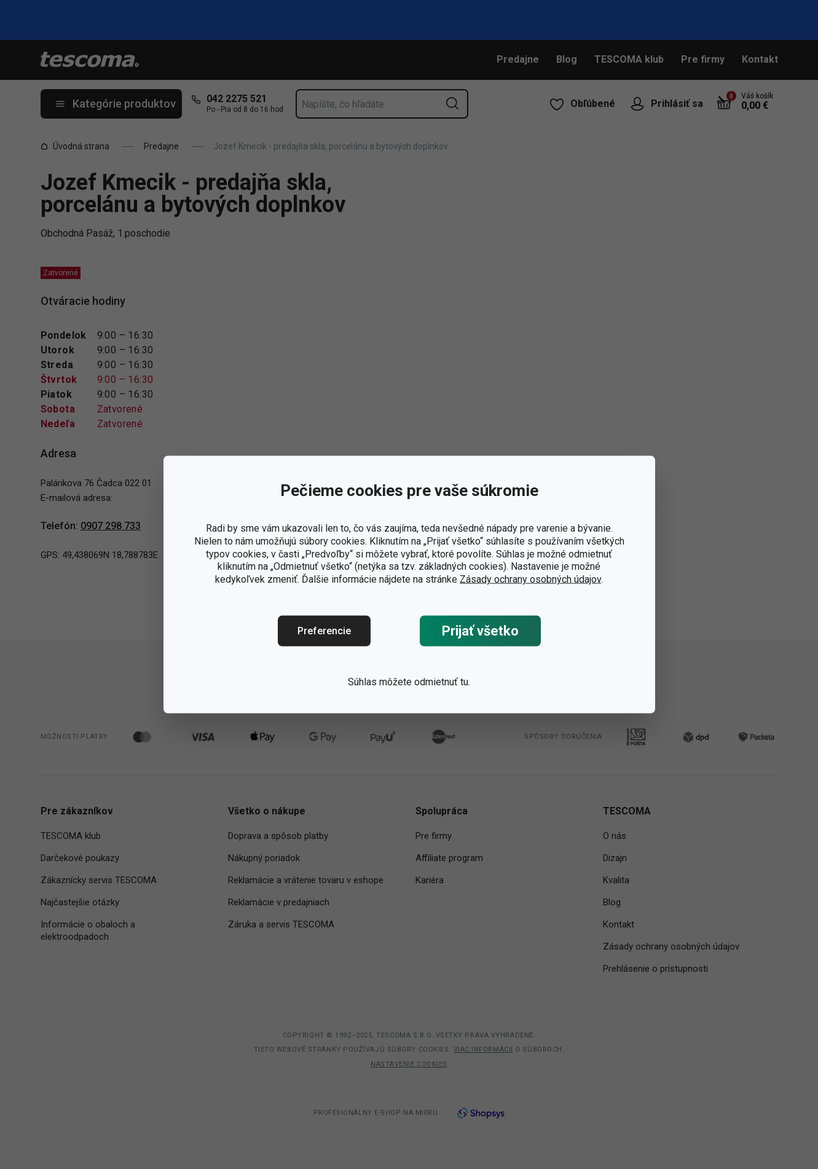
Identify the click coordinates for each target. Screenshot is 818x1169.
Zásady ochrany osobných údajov (530, 579)
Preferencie (324, 631)
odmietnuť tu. (442, 682)
